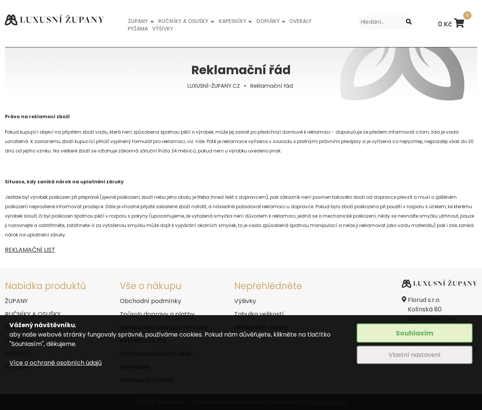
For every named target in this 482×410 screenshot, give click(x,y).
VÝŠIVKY (162, 28)
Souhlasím (414, 333)
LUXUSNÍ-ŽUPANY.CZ (214, 86)
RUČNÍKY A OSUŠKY (183, 21)
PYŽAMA (138, 28)
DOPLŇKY (268, 21)
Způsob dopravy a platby (157, 314)
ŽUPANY (138, 21)
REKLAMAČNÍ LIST (30, 249)
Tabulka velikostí (259, 314)
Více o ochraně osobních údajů (55, 362)
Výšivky (245, 301)
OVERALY (300, 21)
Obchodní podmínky (150, 301)
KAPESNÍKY (232, 21)
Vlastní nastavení (415, 355)
